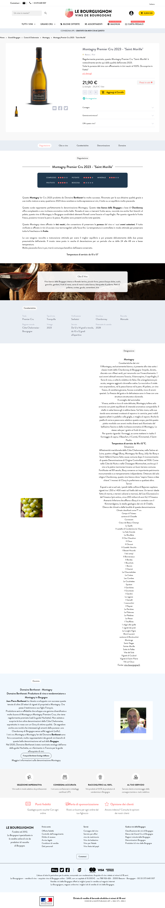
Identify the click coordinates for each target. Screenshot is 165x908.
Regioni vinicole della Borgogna (137, 837)
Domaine (122, 145)
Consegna (118, 107)
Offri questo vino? (118, 123)
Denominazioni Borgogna (135, 840)
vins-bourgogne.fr (132, 665)
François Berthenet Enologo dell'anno (36, 755)
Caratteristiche (82, 145)
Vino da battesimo (91, 840)
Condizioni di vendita (50, 843)
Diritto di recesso (48, 837)
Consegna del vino (91, 830)
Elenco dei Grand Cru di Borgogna (139, 833)
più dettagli (87, 73)
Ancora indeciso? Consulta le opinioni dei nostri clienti (122, 811)
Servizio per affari (90, 833)
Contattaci (82, 856)
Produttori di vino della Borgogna (138, 843)
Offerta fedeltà (48, 830)
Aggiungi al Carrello (113, 92)
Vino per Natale (90, 843)
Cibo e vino (63, 145)
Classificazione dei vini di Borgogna (139, 830)
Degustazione (44, 145)
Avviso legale (47, 840)
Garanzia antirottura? (118, 115)
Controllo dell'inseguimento (53, 833)
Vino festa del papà (91, 846)
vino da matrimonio (91, 837)
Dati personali (47, 846)
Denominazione (103, 145)
